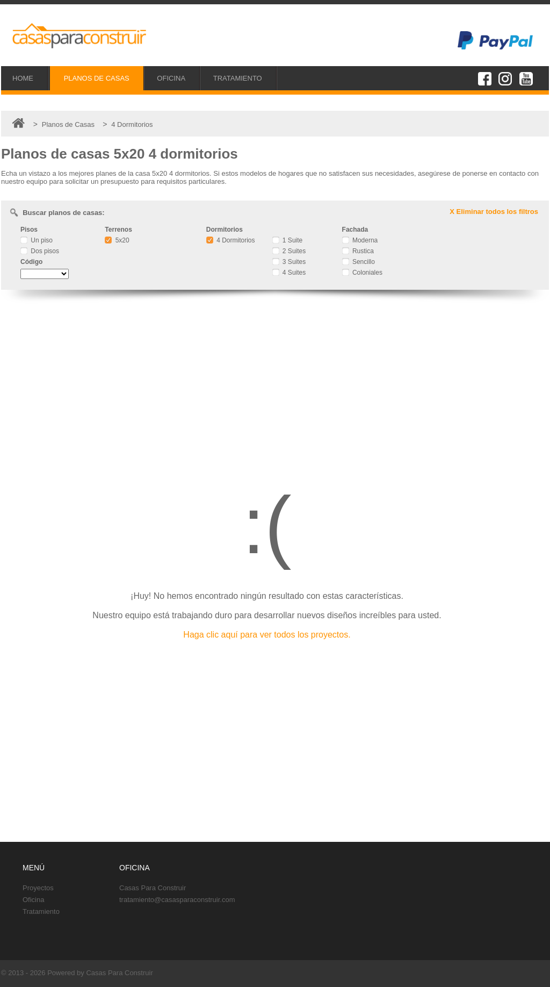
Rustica (358, 251)
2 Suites (289, 251)
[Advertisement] (275, 384)
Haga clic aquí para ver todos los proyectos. (266, 634)
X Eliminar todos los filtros (494, 212)
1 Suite (287, 240)
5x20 (117, 240)
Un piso (36, 240)
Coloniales (362, 272)
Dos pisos (39, 251)
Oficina (33, 900)
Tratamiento (41, 911)
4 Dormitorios (230, 240)
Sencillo (358, 262)
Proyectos (38, 888)
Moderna (360, 240)
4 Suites (289, 272)
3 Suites (289, 262)
